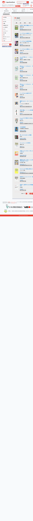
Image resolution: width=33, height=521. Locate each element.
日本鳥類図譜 (22, 127)
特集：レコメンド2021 (23, 165)
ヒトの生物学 (29, 106)
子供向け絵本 (27, 12)
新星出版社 (21, 28)
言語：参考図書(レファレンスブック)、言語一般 (26, 123)
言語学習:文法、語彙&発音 (23, 71)
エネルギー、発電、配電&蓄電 (29, 114)
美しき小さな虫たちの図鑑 (25, 135)
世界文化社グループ (23, 172)
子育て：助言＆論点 (22, 156)
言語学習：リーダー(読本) (23, 62)
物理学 (28, 37)
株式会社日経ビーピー (23, 164)
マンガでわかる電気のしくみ (26, 49)
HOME (6, 9)
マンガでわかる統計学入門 (25, 93)
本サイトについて (14, 9)
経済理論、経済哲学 (22, 181)
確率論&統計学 (22, 97)
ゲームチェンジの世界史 (25, 142)
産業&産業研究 (22, 53)
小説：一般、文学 (22, 12)
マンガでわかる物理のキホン (26, 33)
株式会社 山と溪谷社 (23, 130)
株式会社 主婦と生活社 (23, 155)
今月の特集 (23, 9)
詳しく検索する (25, 3)
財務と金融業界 (29, 165)
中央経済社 (21, 180)
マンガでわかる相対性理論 (25, 41)
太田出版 (21, 105)
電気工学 (26, 53)
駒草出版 (21, 113)
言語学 (28, 123)
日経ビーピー (22, 146)
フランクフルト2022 (23, 131)
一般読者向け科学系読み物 (23, 37)
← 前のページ (23, 193)
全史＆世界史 (22, 147)
